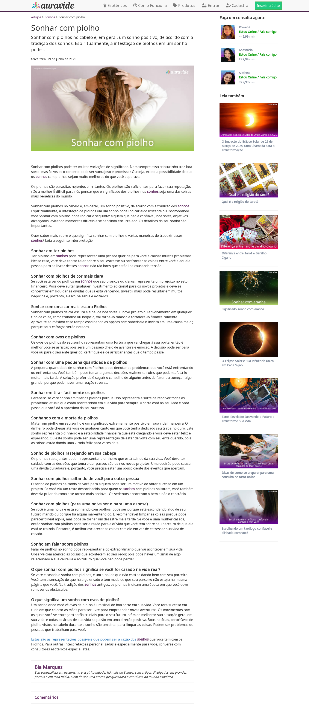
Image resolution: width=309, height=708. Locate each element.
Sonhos (50, 17)
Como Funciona (150, 5)
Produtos (184, 5)
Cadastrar (238, 5)
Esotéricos (115, 5)
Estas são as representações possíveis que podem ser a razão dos (83, 639)
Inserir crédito (268, 5)
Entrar (211, 5)
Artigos (36, 17)
